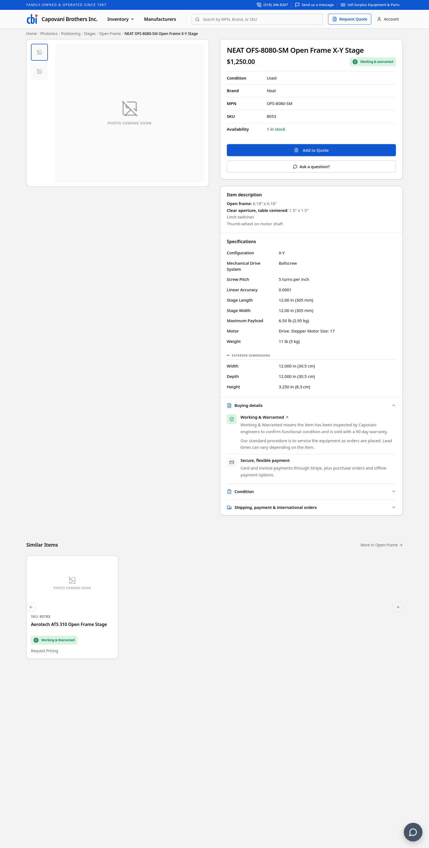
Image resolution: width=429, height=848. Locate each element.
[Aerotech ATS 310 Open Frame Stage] (72, 608)
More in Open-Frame (382, 546)
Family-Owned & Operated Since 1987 (66, 4)
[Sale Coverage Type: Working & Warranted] (373, 61)
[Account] (388, 19)
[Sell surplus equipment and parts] (370, 4)
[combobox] (257, 19)
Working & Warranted (264, 417)
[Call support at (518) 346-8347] (272, 4)
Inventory (121, 19)
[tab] (39, 52)
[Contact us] (413, 832)
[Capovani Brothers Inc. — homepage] (61, 19)
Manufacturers (160, 19)
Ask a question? (311, 166)
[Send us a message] (314, 4)
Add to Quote (311, 150)
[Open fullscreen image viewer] (129, 113)
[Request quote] (349, 19)
